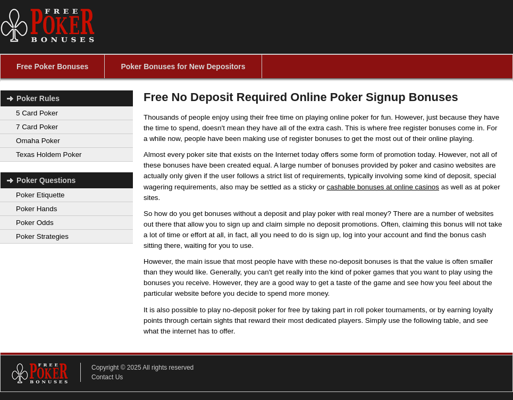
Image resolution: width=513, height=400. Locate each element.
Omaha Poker (38, 141)
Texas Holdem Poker (49, 155)
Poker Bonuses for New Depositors (183, 66)
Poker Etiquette (40, 195)
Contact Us (107, 377)
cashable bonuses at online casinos (383, 187)
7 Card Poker (37, 127)
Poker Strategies (42, 236)
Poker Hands (36, 209)
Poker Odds (35, 223)
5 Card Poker (37, 113)
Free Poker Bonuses (52, 66)
